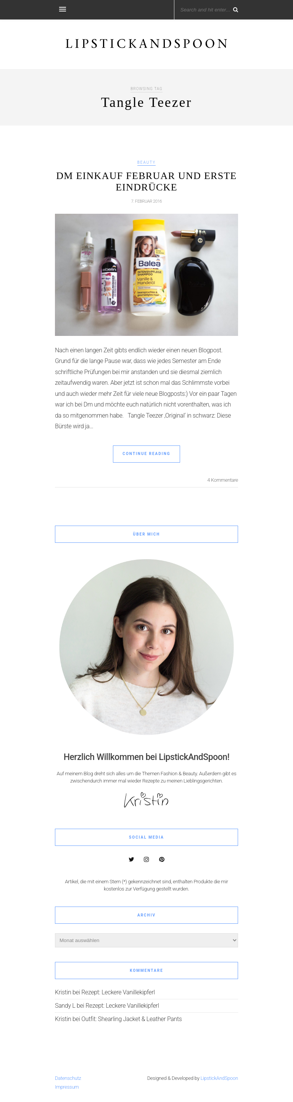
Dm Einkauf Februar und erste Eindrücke (146, 181)
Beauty (146, 162)
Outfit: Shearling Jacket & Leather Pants (131, 1019)
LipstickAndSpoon (219, 1078)
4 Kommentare (222, 480)
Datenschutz (68, 1078)
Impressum (67, 1087)
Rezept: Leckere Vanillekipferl (118, 992)
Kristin (63, 992)
